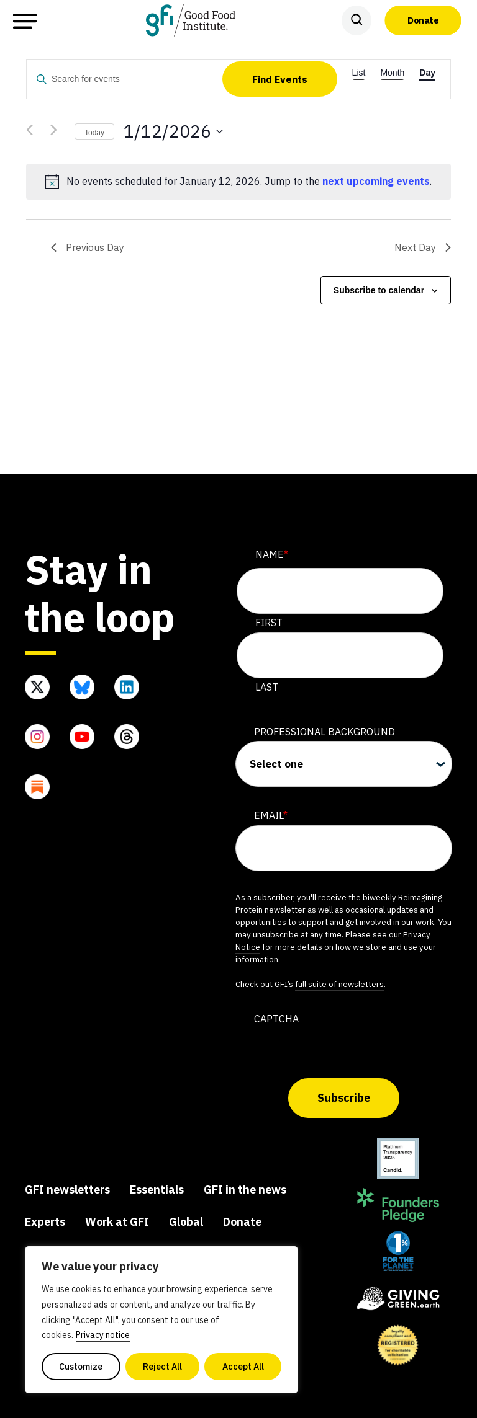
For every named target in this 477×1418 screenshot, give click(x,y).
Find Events (279, 79)
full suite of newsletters (339, 984)
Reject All (162, 1366)
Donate (422, 19)
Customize (80, 1366)
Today (94, 132)
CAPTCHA (276, 1019)
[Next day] (57, 131)
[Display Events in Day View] (427, 66)
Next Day (422, 247)
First (269, 622)
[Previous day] (33, 131)
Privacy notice (103, 1334)
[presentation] (329, 1053)
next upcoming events (376, 181)
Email (271, 816)
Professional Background (324, 731)
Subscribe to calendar (379, 290)
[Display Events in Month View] (392, 66)
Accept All (243, 1366)
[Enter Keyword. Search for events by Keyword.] (124, 79)
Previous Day (87, 247)
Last (266, 687)
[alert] (238, 182)
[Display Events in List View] (359, 66)
